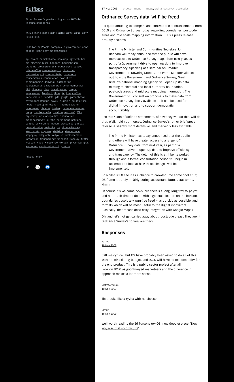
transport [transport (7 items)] (62, 139)
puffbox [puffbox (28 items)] (79, 123)
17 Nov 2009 (110, 8)
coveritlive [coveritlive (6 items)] (66, 78)
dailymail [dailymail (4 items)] (49, 82)
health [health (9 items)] (29, 104)
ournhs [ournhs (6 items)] (50, 120)
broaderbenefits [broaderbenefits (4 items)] (47, 66)
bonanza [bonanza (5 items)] (55, 63)
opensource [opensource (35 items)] (67, 116)
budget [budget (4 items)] (77, 66)
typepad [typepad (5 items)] (30, 142)
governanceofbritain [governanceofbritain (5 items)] (37, 101)
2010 (61, 33)
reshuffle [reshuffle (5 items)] (49, 127)
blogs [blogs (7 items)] (45, 63)
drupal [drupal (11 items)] (73, 89)
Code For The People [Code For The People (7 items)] (37, 47)
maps (149, 8)
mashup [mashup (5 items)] (58, 112)
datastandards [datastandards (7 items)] (34, 85)
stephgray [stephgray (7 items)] (31, 135)
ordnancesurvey (164, 8)
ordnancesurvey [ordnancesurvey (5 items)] (35, 120)
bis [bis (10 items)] (27, 63)
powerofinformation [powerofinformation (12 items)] (47, 123)
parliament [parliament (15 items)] (63, 120)
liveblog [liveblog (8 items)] (56, 108)
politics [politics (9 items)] (30, 123)
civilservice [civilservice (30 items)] (32, 74)
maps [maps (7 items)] (29, 112)
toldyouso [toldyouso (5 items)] (57, 135)
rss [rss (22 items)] (58, 127)
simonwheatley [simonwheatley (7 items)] (71, 127)
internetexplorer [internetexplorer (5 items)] (69, 104)
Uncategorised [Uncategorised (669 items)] (58, 50)
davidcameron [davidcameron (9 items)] (52, 85)
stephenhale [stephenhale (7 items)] (72, 131)
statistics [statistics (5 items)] (58, 131)
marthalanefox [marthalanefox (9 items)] (42, 112)
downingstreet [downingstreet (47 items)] (59, 89)
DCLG (105, 30)
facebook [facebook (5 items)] (47, 93)
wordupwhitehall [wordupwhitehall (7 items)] (49, 146)
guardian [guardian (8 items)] (65, 101)
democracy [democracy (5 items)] (76, 85)
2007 (85, 33)
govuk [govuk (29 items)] (54, 101)
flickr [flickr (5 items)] (57, 93)
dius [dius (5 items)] (46, 89)
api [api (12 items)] (27, 59)
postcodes (182, 8)
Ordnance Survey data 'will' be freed (140, 17)
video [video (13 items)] (40, 142)
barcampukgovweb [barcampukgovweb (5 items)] (68, 59)
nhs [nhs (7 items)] (41, 116)
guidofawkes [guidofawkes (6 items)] (79, 101)
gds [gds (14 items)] (57, 97)
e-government (132, 8)
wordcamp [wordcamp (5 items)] (65, 142)
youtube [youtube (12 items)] (65, 146)
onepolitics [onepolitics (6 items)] (51, 116)
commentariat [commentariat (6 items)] (54, 74)
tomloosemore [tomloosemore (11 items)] (73, 135)
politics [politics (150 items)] (30, 50)
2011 (53, 33)
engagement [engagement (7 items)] (33, 93)
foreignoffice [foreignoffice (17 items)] (73, 93)
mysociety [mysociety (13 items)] (31, 116)
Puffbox (34, 9)
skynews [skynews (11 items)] (46, 131)
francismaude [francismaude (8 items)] (34, 97)
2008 (77, 33)
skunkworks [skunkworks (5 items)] (32, 131)
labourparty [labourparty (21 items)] (32, 108)
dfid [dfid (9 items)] (28, 89)
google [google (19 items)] (64, 97)
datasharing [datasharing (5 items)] (64, 82)
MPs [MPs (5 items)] (79, 112)
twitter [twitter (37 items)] (84, 139)
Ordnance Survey (128, 30)
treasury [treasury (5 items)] (74, 139)
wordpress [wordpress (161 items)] (32, 146)
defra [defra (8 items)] (66, 85)
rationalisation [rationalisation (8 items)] (34, 127)
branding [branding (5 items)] (31, 66)
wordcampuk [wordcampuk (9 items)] (80, 142)
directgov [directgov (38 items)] (37, 89)
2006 (28, 37)
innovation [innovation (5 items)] (51, 104)
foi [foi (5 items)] (63, 93)
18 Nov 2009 (109, 245)
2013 (36, 33)
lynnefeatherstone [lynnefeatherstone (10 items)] (73, 108)
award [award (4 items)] (34, 59)
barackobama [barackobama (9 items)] (48, 59)
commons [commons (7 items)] (70, 74)
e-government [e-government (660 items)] (72, 47)
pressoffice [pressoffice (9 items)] (67, 123)
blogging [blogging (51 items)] (36, 63)
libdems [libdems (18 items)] (45, 108)
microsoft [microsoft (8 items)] (69, 112)
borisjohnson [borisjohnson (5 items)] (70, 63)
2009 (69, 33)
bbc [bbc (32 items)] (83, 59)
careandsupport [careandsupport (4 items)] (51, 70)
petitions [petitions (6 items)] (76, 120)
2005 (36, 37)
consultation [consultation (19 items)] (51, 78)
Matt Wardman (110, 285)
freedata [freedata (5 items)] (48, 97)
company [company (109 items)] (56, 47)
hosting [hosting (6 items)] (39, 104)
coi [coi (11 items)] (42, 74)
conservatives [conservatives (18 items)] (34, 78)
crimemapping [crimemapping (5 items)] (34, 82)
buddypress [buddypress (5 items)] (65, 66)
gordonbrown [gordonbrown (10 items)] (78, 97)
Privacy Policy (34, 156)
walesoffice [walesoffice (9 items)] (51, 142)
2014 (28, 33)
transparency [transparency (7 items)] (48, 139)
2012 (45, 33)
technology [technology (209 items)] (42, 50)
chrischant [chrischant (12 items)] (69, 70)
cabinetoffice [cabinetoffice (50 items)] (33, 70)
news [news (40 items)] (85, 47)
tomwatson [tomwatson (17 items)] (32, 139)
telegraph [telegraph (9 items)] (44, 135)
